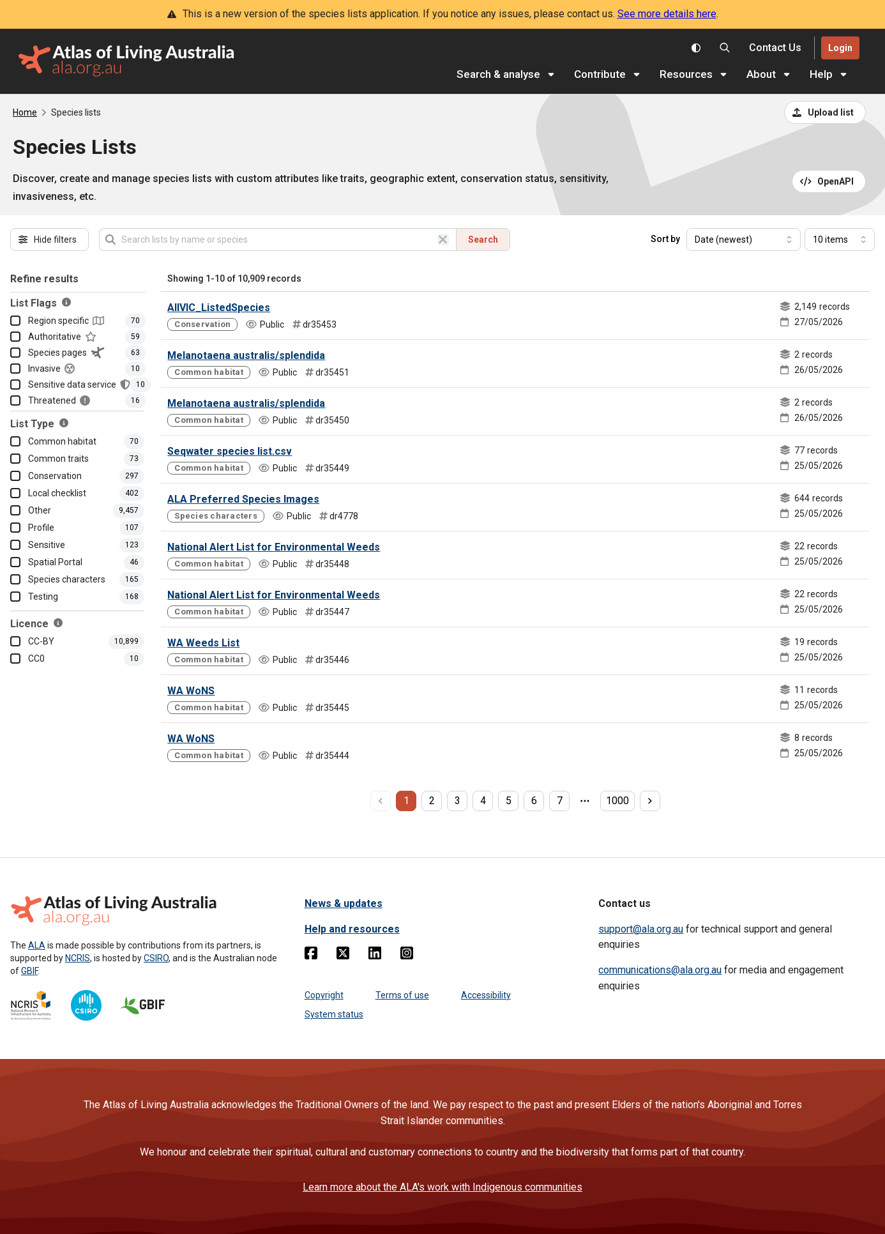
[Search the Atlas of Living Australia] (724, 48)
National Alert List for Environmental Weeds (273, 547)
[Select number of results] (840, 239)
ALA (36, 945)
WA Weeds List (203, 643)
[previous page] (380, 801)
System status (334, 1014)
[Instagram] (406, 955)
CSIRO (156, 958)
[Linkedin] (374, 955)
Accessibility (486, 995)
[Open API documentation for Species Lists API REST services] (829, 181)
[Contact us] (775, 48)
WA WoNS (191, 691)
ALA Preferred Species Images (243, 499)
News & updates (343, 903)
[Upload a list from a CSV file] (825, 112)
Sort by (665, 239)
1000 (617, 801)
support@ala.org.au (640, 929)
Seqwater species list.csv (229, 451)
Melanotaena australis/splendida (246, 355)
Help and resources (352, 929)
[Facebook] (311, 955)
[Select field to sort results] (743, 239)
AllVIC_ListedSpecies (218, 307)
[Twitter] (343, 955)
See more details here (666, 14)
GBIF (29, 971)
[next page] (650, 801)
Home (25, 112)
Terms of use (402, 995)
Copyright (324, 995)
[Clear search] (443, 239)
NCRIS (77, 958)
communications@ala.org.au (660, 970)
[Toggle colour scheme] (696, 47)
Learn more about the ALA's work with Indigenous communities (442, 1187)
